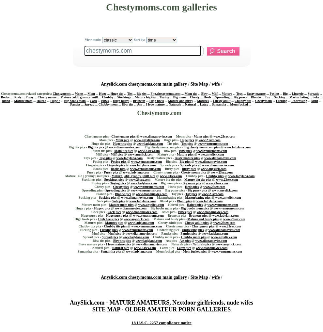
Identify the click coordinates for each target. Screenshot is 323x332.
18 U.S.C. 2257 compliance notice (161, 322)
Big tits (141, 93)
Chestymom (263, 101)
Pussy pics (111, 172)
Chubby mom (108, 104)
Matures (203, 101)
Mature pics (185, 154)
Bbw (204, 93)
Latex (204, 104)
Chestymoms (62, 93)
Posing (274, 93)
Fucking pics (109, 230)
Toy (267, 97)
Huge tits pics (122, 143)
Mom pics (122, 140)
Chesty (194, 97)
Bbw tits (127, 104)
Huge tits (117, 93)
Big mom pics (191, 183)
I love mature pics (118, 244)
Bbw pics (185, 151)
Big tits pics (96, 147)
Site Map (199, 84)
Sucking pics (107, 197)
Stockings (124, 97)
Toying (164, 97)
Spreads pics (188, 165)
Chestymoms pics (123, 136)
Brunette (139, 101)
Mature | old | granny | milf (79, 97)
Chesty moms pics (193, 172)
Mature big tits (145, 97)
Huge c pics (102, 208)
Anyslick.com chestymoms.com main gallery (144, 84)
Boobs (5, 97)
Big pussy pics (197, 190)
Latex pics (184, 248)
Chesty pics (121, 187)
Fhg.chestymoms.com (165, 93)
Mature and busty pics (203, 219)
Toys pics (105, 158)
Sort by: (155, 40)
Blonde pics (123, 194)
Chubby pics (215, 176)
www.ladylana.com (150, 143)
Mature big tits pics (197, 179)
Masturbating (299, 97)
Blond (6, 101)
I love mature (155, 104)
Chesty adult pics (196, 222)
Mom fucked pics (195, 251)
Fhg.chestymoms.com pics (201, 147)
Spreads (313, 93)
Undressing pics (193, 230)
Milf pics (117, 154)
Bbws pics (185, 212)
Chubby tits (243, 101)
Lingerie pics (116, 165)
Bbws (105, 101)
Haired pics (195, 205)
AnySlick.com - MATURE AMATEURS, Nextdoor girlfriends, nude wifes (161, 302)
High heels (156, 101)
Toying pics (118, 183)
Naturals (175, 104)
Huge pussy (121, 101)
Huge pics (187, 140)
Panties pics (188, 233)
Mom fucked (239, 104)
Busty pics (189, 169)
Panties (75, 104)
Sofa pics (118, 201)
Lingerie (297, 93)
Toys (239, 93)
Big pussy (240, 97)
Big (285, 93)
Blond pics (184, 201)
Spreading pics (115, 190)
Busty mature (256, 93)
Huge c (55, 101)
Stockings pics (114, 179)
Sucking (279, 97)
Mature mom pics (121, 205)
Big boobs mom (75, 101)
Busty (17, 97)
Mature (227, 93)
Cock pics (114, 212)
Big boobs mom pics (195, 208)
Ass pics (185, 240)
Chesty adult (221, 101)
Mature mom (23, 101)
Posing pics (119, 161)
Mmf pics (114, 233)
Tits (130, 93)
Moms (79, 93)
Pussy (29, 97)
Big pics (185, 161)
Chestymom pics (203, 226)
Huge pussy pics (117, 215)
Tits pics (187, 143)
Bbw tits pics (122, 240)
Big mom (179, 97)
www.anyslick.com (147, 140)
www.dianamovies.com (156, 136)
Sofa (316, 97)
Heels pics (192, 187)
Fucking (281, 101)
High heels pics (108, 219)
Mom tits (191, 93)
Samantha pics (111, 251)
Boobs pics (118, 169)
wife (216, 84)
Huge (102, 93)
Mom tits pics (123, 151)
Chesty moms (47, 97)
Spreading (222, 97)
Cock (93, 101)
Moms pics (201, 136)
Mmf (314, 101)
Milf (215, 93)
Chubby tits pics (115, 226)
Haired (41, 101)
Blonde (256, 97)
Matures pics (114, 222)
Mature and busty (180, 101)
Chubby (107, 97)
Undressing (299, 101)
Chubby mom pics (194, 237)
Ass (139, 104)
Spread (89, 104)
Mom (91, 93)
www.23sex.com (224, 136)
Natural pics (121, 248)
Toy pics (191, 194)
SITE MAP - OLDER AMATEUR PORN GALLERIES (161, 309)
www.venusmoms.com (213, 143)
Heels (207, 97)
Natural (190, 104)
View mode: (109, 40)
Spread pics (110, 237)
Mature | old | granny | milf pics (133, 176)
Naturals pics (201, 244)
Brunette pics (198, 215)
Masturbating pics (197, 197)
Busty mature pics (187, 158)
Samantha (219, 104)
